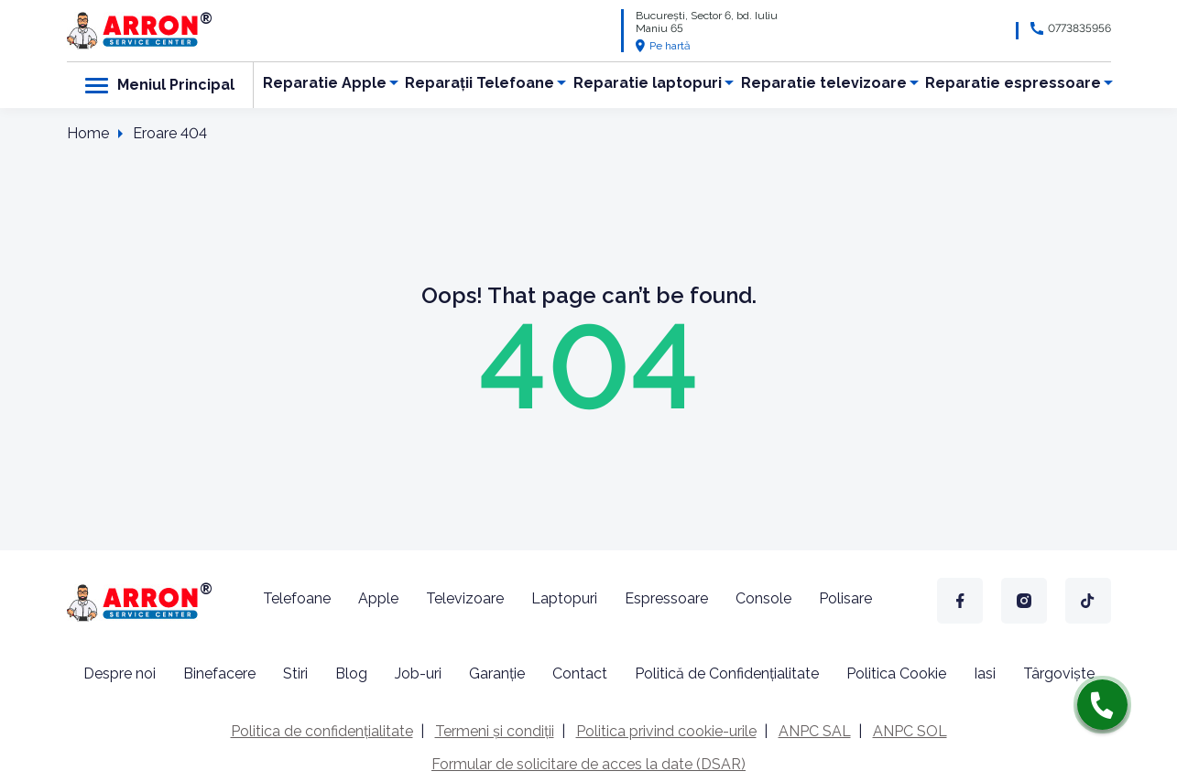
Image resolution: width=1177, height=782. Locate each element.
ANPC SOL (910, 731)
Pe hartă (663, 45)
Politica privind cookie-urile (666, 731)
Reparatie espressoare (1013, 83)
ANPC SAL (815, 731)
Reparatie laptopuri (647, 83)
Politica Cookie (896, 673)
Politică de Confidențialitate (727, 673)
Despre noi (119, 673)
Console (763, 598)
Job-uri (418, 673)
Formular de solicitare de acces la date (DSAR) (588, 764)
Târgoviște (1059, 673)
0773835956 (1079, 28)
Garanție (497, 673)
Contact (579, 673)
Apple (378, 598)
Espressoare (666, 598)
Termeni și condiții (494, 731)
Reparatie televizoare (824, 83)
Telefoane (297, 598)
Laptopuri (564, 598)
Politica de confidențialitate (322, 731)
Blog (351, 673)
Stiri (295, 673)
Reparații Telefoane (479, 83)
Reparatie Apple (325, 83)
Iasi (985, 673)
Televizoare (465, 598)
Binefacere (219, 673)
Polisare (845, 598)
